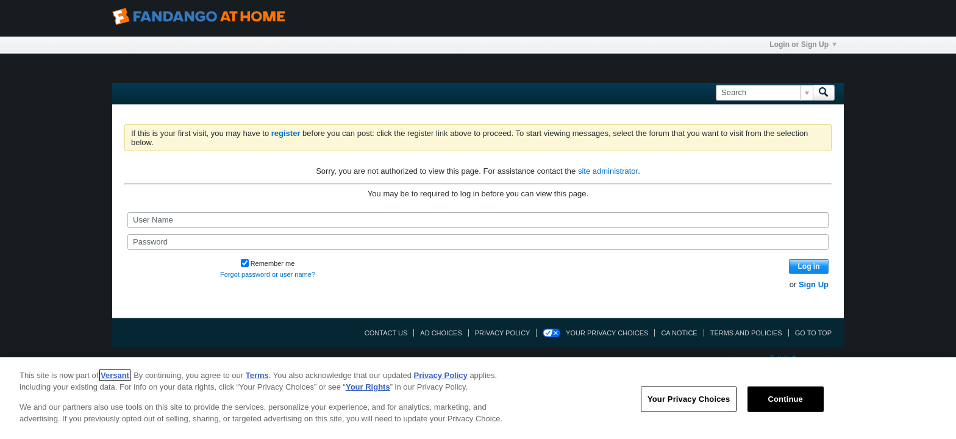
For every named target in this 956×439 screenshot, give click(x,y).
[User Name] (478, 220)
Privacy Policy (502, 333)
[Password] (478, 242)
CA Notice (679, 333)
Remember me (268, 263)
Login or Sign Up (802, 44)
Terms (257, 375)
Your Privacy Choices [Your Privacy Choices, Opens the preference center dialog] (688, 399)
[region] (478, 398)
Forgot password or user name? (267, 274)
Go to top (813, 333)
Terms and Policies (746, 333)
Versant (115, 375)
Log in (809, 266)
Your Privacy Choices (607, 333)
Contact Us (386, 333)
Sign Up (814, 284)
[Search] (764, 93)
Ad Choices (441, 333)
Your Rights (368, 386)
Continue (785, 399)
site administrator (608, 171)
